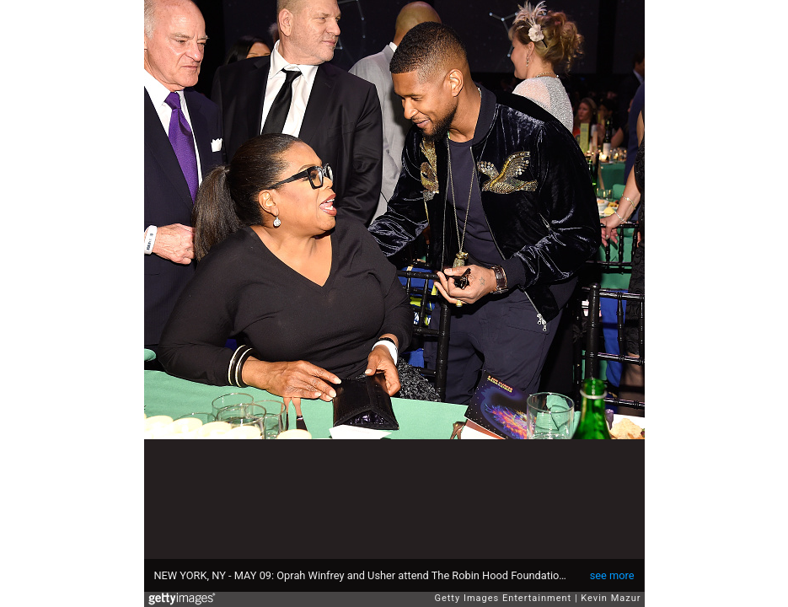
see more (612, 575)
